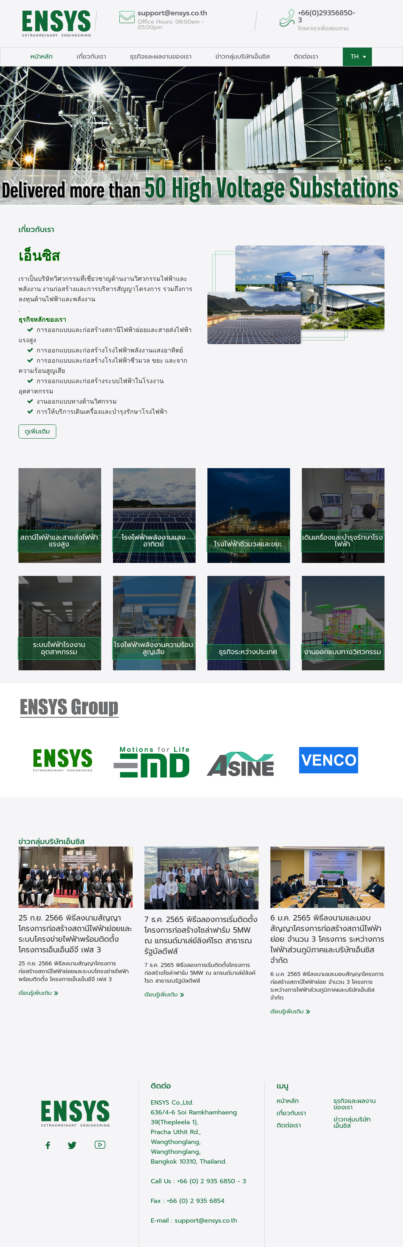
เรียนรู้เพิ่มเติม (38, 993)
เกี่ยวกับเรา (91, 56)
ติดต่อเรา (306, 56)
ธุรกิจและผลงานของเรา (160, 56)
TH (358, 56)
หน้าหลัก (42, 56)
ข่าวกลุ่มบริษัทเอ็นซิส (242, 56)
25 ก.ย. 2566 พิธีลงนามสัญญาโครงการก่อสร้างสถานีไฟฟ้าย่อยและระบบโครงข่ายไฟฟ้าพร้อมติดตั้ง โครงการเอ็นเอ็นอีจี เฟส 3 (75, 934)
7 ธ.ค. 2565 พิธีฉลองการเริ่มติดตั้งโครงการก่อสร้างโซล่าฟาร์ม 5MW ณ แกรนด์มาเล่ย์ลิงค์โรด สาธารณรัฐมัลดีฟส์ (200, 935)
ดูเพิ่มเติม (37, 431)
